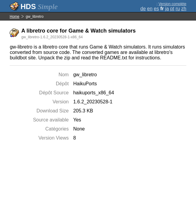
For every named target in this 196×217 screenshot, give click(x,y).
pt (172, 8)
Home (14, 16)
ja (167, 8)
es (156, 8)
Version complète (172, 4)
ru (177, 8)
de (143, 8)
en (150, 8)
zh (183, 8)
